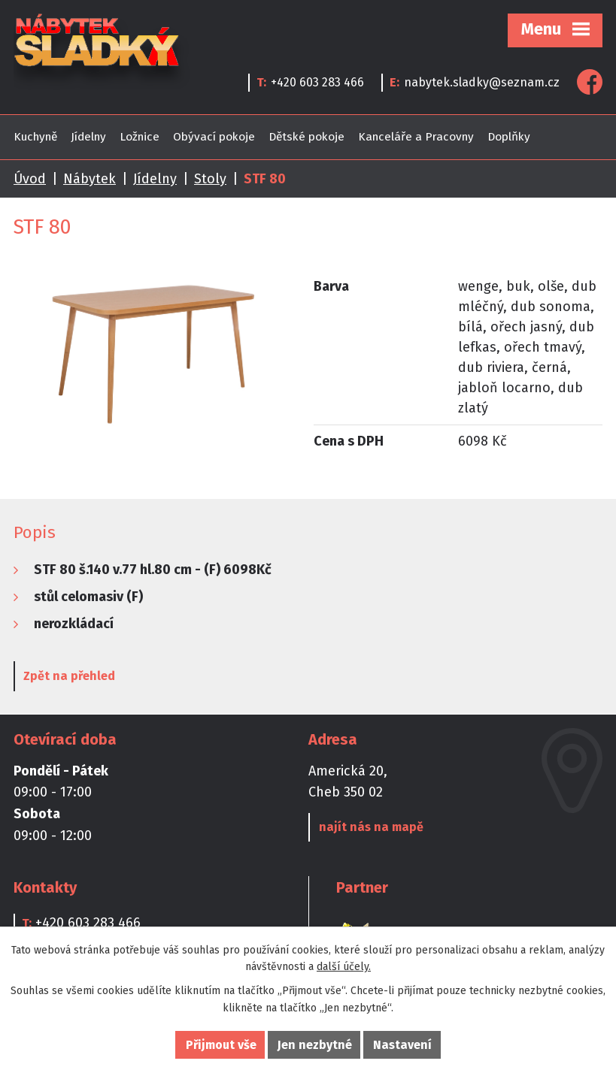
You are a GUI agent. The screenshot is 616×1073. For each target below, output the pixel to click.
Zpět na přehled (69, 676)
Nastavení (402, 1045)
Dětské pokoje (306, 137)
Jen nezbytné (315, 1045)
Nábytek (89, 179)
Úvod (30, 179)
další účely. (344, 966)
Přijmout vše (221, 1045)
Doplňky (508, 137)
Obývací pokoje (214, 137)
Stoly (210, 179)
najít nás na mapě (371, 827)
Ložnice (139, 137)
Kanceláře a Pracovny (416, 137)
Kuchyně (35, 137)
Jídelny (88, 137)
